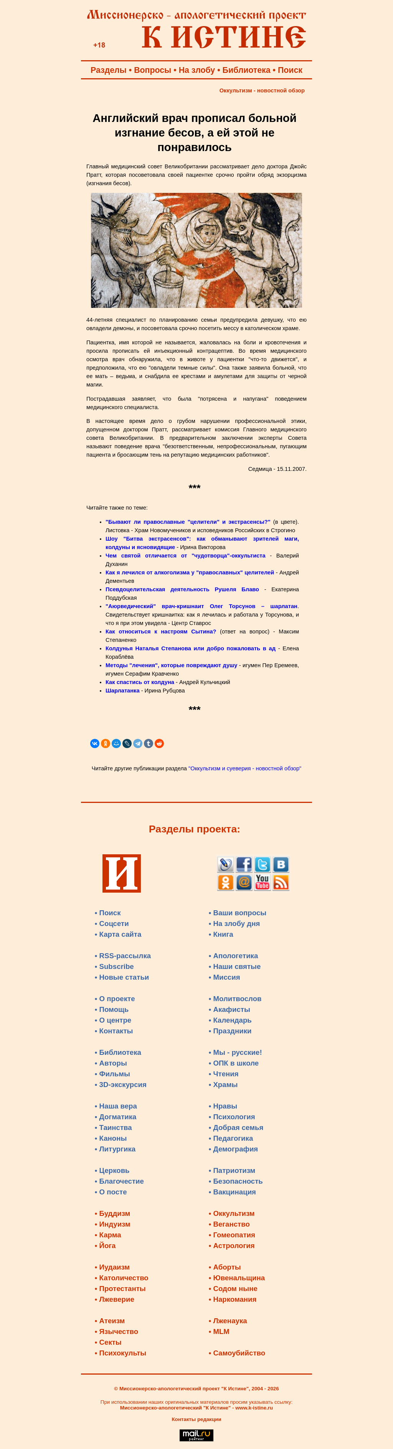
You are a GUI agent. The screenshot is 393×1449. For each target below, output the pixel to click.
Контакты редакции (196, 1419)
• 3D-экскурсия (121, 1085)
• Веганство (229, 1224)
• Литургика (115, 1149)
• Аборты (225, 1267)
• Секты (108, 1342)
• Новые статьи (122, 977)
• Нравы (223, 1106)
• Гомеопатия (232, 1235)
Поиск (290, 70)
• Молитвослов (235, 999)
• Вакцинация (232, 1192)
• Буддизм (112, 1213)
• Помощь (112, 1009)
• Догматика (116, 1117)
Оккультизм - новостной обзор (262, 90)
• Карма (108, 1235)
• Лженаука (228, 1321)
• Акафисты (229, 1009)
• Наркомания (233, 1299)
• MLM (219, 1331)
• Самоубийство (237, 1353)
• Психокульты (121, 1353)
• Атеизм (110, 1321)
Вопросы (152, 70)
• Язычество (116, 1331)
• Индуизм (112, 1224)
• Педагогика (231, 1138)
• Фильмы (112, 1074)
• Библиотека (118, 1052)
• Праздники (230, 1031)
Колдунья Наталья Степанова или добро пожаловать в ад (191, 648)
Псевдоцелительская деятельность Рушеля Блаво (182, 589)
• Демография (233, 1149)
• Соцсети (112, 923)
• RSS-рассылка (123, 956)
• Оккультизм (232, 1213)
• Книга (221, 934)
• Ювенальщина (237, 1278)
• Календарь (230, 1020)
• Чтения (224, 1074)
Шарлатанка (123, 690)
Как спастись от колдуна (140, 682)
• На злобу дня (234, 923)
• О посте (111, 1192)
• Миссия (224, 977)
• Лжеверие (114, 1299)
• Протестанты (120, 1289)
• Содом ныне (233, 1289)
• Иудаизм (112, 1267)
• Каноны (111, 1138)
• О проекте (115, 999)
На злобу (197, 70)
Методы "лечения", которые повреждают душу (171, 665)
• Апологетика (233, 956)
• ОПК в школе (234, 1063)
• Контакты (114, 1031)
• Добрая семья (236, 1127)
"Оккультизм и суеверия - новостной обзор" (244, 768)
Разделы (109, 70)
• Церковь (112, 1170)
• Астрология (232, 1246)
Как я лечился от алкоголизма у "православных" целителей (191, 572)
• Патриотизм (232, 1170)
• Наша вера (116, 1106)
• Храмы (223, 1085)
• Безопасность (236, 1181)
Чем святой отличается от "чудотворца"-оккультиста (186, 556)
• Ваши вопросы (238, 913)
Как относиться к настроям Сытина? (161, 631)
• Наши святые (235, 966)
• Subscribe (114, 966)
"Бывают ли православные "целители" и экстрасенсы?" (188, 522)
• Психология (232, 1117)
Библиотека (247, 70)
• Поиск (108, 913)
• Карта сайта (118, 934)
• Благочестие (119, 1181)
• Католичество (122, 1278)
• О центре (113, 1020)
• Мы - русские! (235, 1052)
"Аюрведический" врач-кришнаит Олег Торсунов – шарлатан (201, 606)
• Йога (105, 1246)
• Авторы (111, 1063)
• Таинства (113, 1127)
